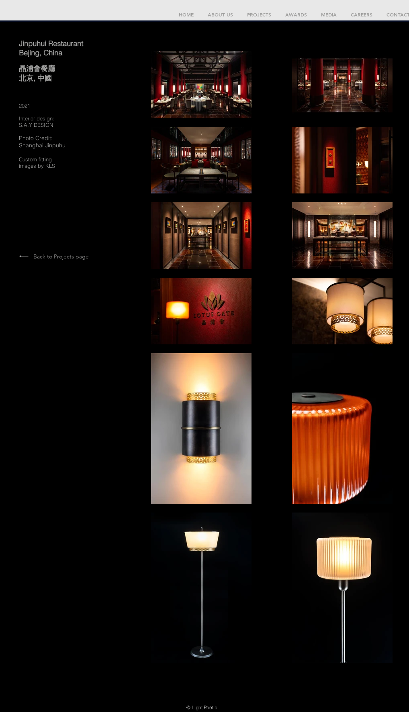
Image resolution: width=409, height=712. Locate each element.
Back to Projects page (61, 256)
